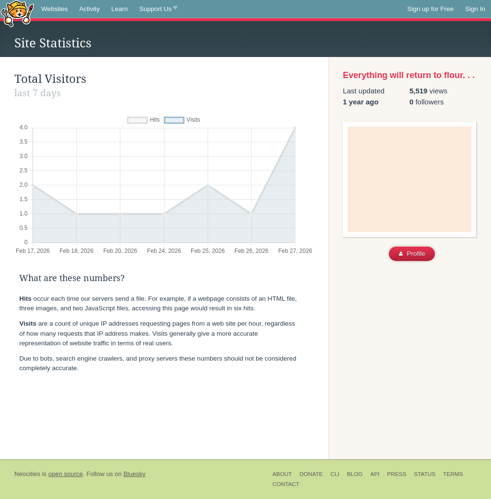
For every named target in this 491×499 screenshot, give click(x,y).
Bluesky (134, 473)
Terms (453, 474)
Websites (54, 8)
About (282, 474)
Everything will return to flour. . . (409, 75)
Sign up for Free (430, 8)
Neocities (27, 473)
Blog (354, 474)
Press (396, 474)
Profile (412, 253)
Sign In (475, 8)
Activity (89, 8)
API (374, 474)
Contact (285, 484)
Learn (119, 8)
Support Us (158, 9)
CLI (334, 474)
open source (65, 473)
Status (424, 474)
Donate (311, 474)
